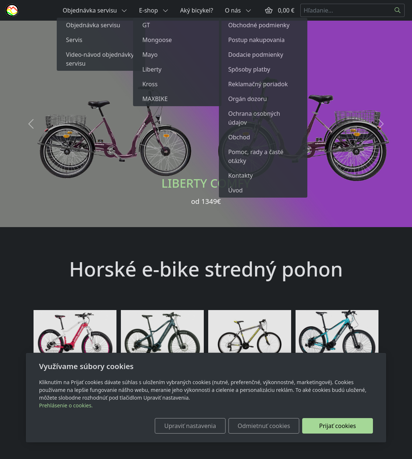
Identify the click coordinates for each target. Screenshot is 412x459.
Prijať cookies (337, 426)
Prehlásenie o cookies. (66, 405)
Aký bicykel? (196, 10)
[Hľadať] (398, 10)
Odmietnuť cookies (264, 426)
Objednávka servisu (95, 10)
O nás (238, 10)
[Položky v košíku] (268, 10)
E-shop (153, 10)
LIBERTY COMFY (206, 183)
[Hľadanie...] (345, 10)
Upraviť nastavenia (190, 426)
